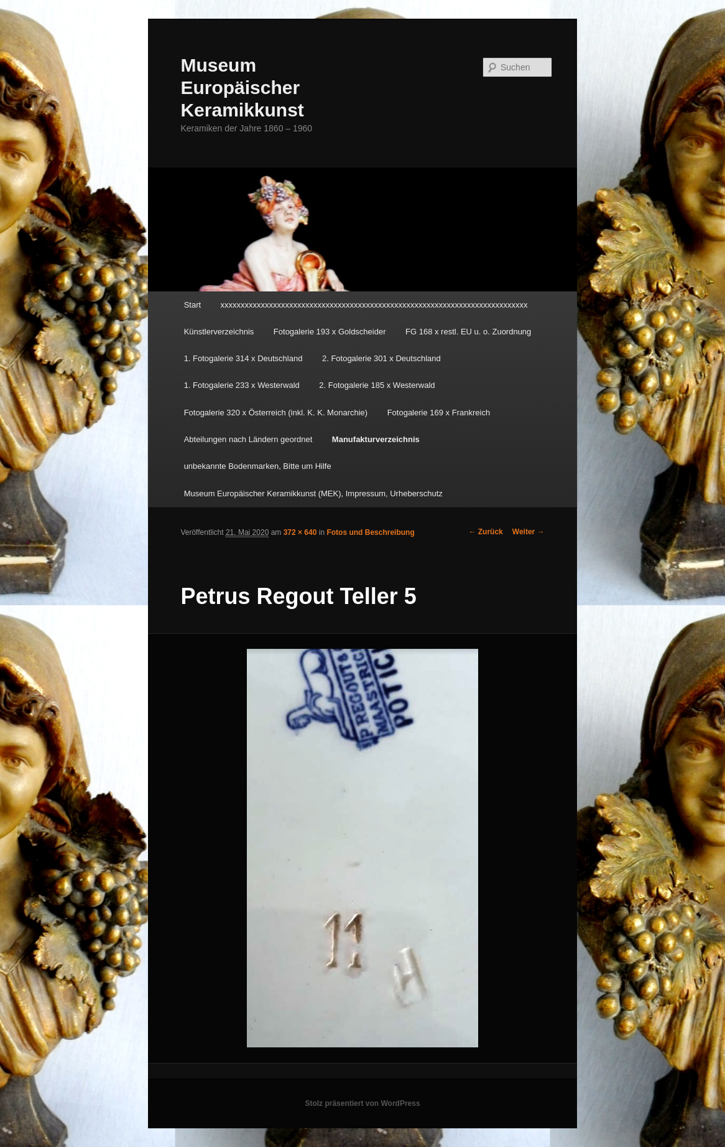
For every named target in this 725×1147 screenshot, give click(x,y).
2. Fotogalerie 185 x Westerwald (377, 385)
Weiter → (528, 531)
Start (192, 304)
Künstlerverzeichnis (219, 331)
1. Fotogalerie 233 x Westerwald (242, 385)
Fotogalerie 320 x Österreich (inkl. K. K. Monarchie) (276, 412)
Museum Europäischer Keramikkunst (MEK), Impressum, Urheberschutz (313, 493)
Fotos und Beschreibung (370, 532)
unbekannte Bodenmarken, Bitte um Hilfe (257, 466)
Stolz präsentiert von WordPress (362, 1103)
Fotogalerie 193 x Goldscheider (330, 331)
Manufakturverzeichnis (376, 439)
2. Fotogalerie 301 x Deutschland (381, 358)
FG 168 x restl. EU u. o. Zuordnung (468, 331)
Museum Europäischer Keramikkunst (241, 87)
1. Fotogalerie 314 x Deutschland (243, 358)
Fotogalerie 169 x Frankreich (438, 412)
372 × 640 (300, 532)
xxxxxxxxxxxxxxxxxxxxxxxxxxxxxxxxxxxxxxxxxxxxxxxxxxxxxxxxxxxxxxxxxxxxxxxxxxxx (374, 304)
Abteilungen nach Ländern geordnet (248, 439)
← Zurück (485, 531)
